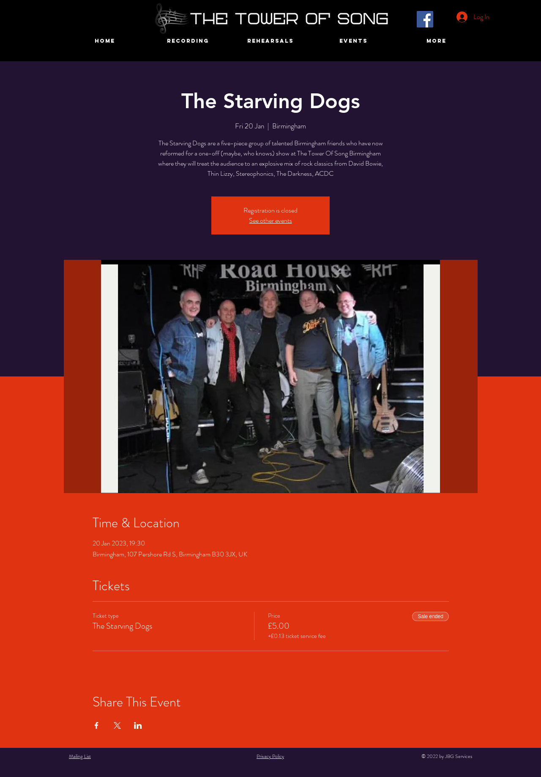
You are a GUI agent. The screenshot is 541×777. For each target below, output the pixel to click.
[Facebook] (425, 19)
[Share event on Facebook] (97, 725)
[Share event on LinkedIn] (138, 725)
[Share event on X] (117, 725)
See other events (270, 220)
